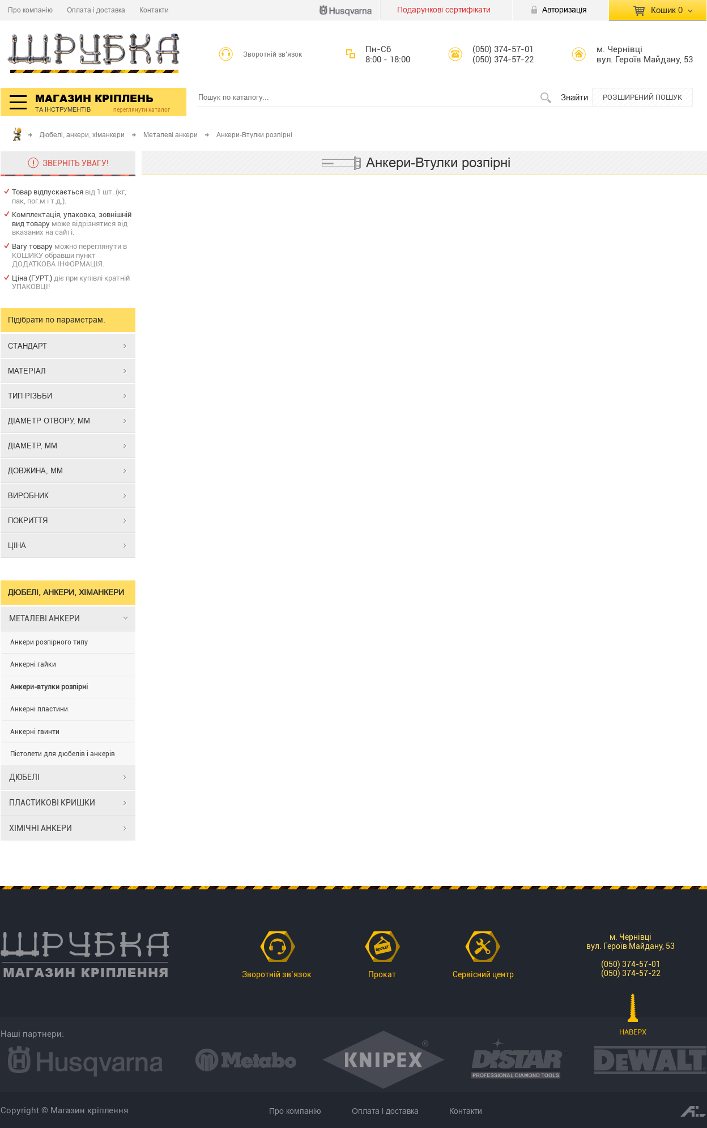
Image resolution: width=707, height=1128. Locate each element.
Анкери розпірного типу (49, 642)
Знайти (574, 97)
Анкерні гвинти (34, 732)
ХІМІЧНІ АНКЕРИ (40, 828)
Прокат (382, 974)
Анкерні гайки (33, 664)
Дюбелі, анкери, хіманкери (82, 134)
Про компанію (30, 10)
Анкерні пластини (39, 709)
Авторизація (564, 9)
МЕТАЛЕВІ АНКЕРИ (44, 618)
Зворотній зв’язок (273, 54)
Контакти (154, 10)
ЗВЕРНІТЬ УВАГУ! (75, 163)
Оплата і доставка (96, 10)
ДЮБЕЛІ (24, 777)
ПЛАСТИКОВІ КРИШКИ (52, 802)
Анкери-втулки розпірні (49, 687)
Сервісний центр (483, 974)
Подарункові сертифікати (444, 9)
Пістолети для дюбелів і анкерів (62, 754)
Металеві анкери (170, 134)
